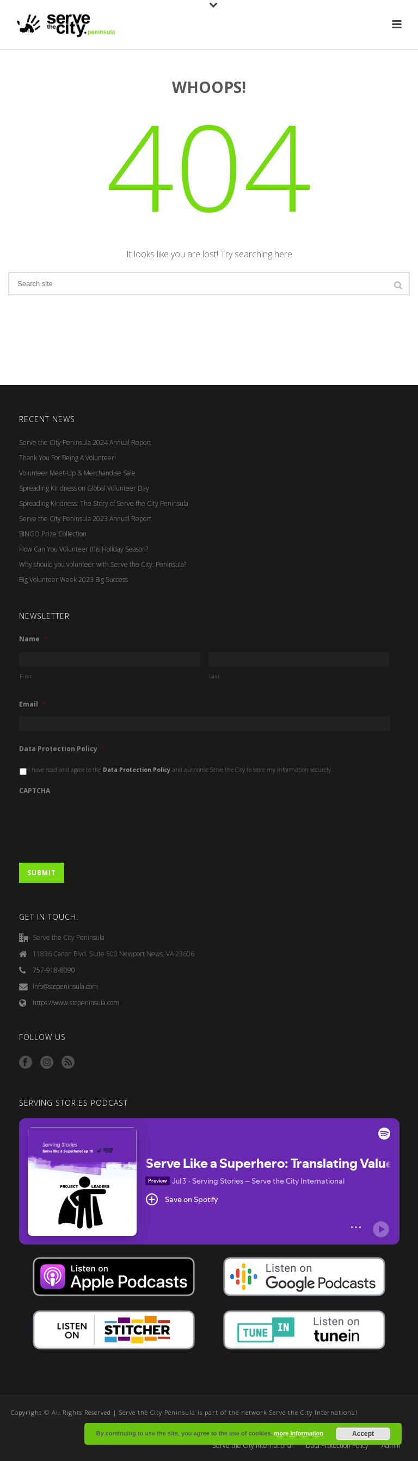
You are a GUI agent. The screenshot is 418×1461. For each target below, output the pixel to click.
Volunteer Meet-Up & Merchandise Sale (77, 473)
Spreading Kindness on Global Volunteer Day (84, 488)
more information (298, 1433)
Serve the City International (252, 1445)
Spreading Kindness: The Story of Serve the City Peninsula (103, 503)
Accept (363, 1434)
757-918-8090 (54, 970)
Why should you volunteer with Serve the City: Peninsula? (102, 564)
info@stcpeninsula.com (65, 986)
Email (32, 704)
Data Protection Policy (62, 749)
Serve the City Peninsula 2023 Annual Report (85, 518)
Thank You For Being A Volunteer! (67, 457)
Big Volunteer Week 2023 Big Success (73, 579)
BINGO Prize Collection (53, 533)
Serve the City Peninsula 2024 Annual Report (85, 442)
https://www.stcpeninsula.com (76, 1002)
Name (33, 639)
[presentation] (102, 824)
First (26, 676)
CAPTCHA (34, 791)
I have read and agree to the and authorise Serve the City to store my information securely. (180, 769)
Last (214, 676)
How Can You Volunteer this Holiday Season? (83, 549)
